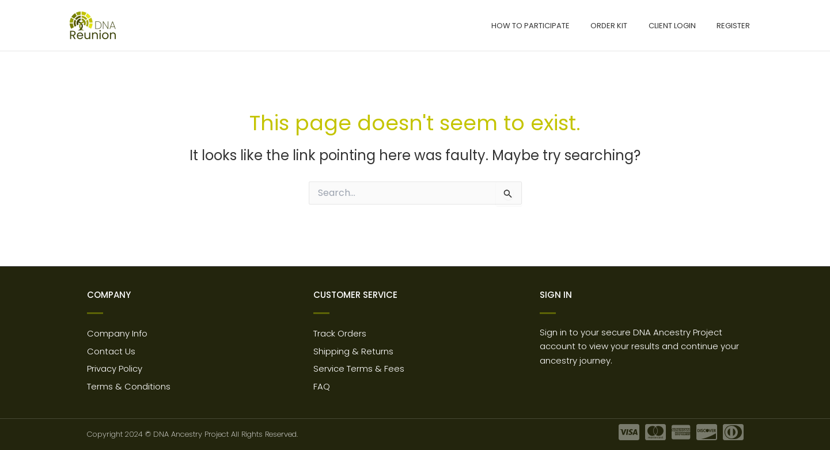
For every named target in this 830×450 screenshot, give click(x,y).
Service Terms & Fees (358, 369)
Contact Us (111, 351)
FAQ (321, 387)
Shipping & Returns (353, 351)
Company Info (117, 333)
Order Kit (624, 25)
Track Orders (339, 333)
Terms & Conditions (128, 387)
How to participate (552, 25)
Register (736, 25)
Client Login (681, 25)
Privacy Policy (114, 369)
